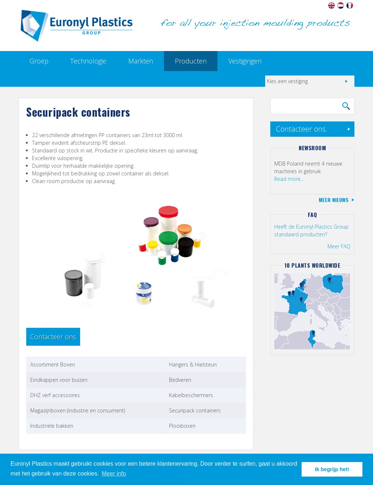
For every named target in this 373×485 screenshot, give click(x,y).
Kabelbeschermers (191, 395)
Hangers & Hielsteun (193, 364)
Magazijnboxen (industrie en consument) (77, 410)
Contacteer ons (53, 336)
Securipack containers (195, 410)
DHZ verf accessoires (55, 395)
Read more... (289, 178)
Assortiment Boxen (52, 364)
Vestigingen (245, 61)
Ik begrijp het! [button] (332, 469)
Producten (191, 61)
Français (349, 5)
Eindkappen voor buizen (58, 379)
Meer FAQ (338, 246)
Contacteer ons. (301, 129)
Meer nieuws (334, 199)
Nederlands (340, 5)
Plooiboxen (182, 425)
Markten (140, 61)
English (331, 5)
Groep (39, 61)
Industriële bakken (51, 425)
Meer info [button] (114, 473)
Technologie (88, 61)
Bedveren (180, 379)
